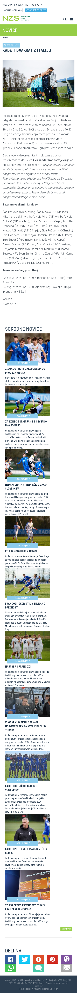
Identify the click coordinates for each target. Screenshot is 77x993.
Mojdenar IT (44, 989)
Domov (5, 37)
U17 (16, 45)
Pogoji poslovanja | (54, 983)
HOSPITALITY (36, 5)
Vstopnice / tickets (36, 10)
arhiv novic (66, 929)
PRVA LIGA (7, 5)
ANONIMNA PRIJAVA (12, 10)
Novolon (54, 989)
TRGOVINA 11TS (21, 5)
